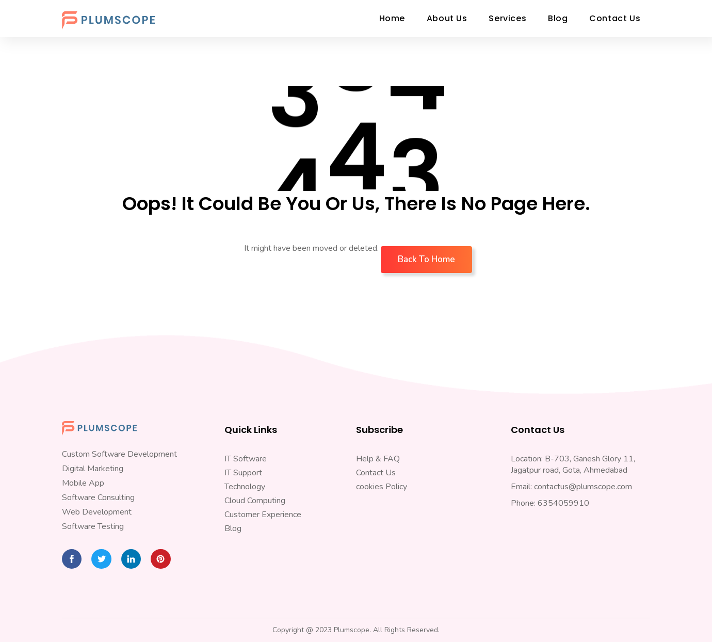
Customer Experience (262, 514)
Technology (244, 486)
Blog (232, 528)
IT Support (243, 472)
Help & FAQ (378, 458)
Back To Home (426, 259)
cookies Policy (381, 486)
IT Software (245, 458)
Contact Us (376, 472)
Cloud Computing (254, 500)
